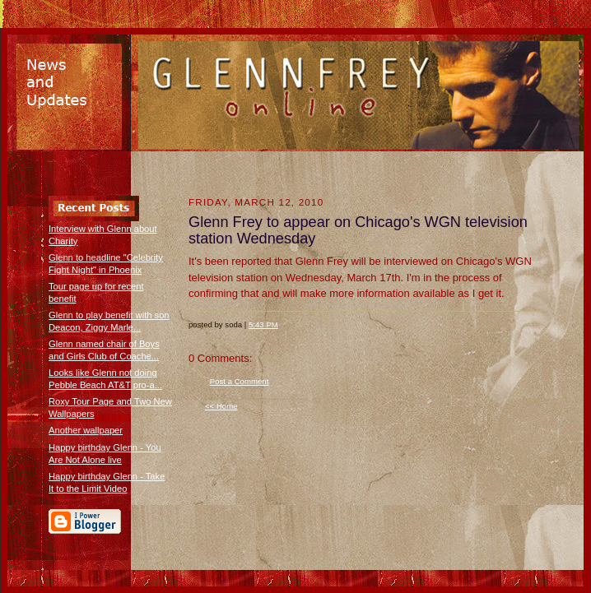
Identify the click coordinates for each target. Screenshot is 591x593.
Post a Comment (239, 381)
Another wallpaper (86, 430)
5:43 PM (263, 324)
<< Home (221, 405)
